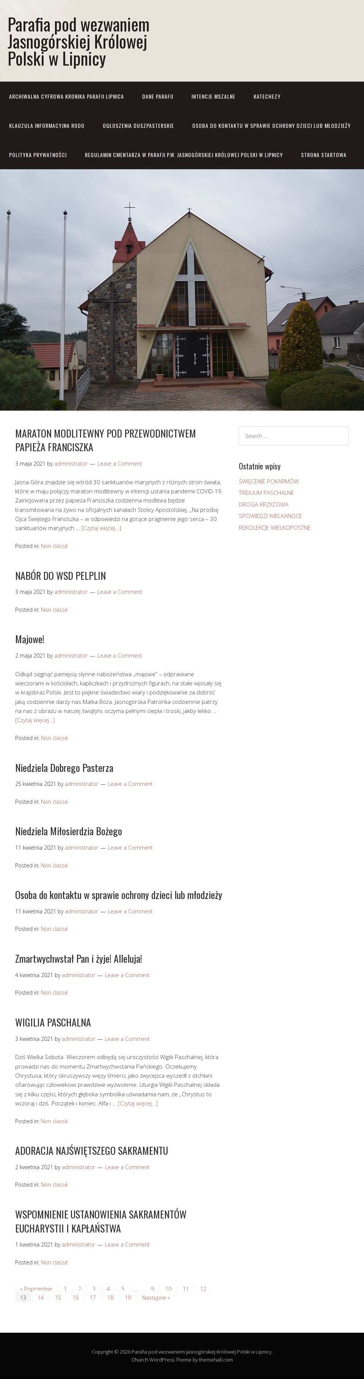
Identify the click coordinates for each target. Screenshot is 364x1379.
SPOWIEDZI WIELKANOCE (270, 515)
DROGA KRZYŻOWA (264, 504)
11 (186, 1288)
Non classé (54, 545)
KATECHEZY (267, 96)
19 (128, 1297)
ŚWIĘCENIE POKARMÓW (269, 481)
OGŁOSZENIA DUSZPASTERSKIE (138, 125)
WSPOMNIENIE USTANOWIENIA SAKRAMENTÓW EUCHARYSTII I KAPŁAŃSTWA (101, 1221)
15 (58, 1297)
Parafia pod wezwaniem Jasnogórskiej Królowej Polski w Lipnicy (78, 41)
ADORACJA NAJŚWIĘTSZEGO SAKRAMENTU (91, 1150)
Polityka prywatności (38, 155)
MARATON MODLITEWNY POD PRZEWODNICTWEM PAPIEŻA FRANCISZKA (105, 440)
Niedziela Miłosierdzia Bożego (68, 830)
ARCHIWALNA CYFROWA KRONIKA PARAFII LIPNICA (66, 96)
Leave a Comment (119, 463)
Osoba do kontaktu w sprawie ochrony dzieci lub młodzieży (271, 125)
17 (93, 1297)
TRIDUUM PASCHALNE (266, 492)
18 (110, 1297)
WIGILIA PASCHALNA (53, 1022)
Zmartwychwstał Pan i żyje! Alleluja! (78, 958)
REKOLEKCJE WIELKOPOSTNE (275, 527)
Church (140, 1359)
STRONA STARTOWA (324, 155)
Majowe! (29, 638)
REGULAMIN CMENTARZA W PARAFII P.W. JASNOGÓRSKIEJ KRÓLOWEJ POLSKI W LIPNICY (184, 155)
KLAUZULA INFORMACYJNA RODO (47, 125)
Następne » (156, 1297)
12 (203, 1288)
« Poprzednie (36, 1288)
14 (41, 1297)
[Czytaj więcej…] (101, 528)
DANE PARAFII (157, 96)
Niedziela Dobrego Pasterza (64, 767)
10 (168, 1288)
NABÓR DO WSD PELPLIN (60, 575)
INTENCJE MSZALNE (213, 96)
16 (75, 1297)
